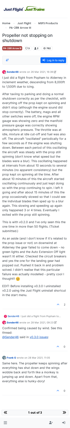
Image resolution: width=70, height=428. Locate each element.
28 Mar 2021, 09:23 (42, 322)
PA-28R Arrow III (12, 48)
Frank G (11, 357)
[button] (5, 423)
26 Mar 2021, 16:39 (42, 71)
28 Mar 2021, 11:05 (39, 357)
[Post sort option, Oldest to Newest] (7, 60)
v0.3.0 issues (39, 337)
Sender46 (13, 71)
